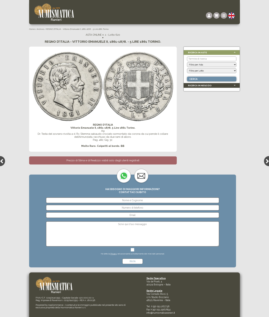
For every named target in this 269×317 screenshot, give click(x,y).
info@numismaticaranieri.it (160, 312)
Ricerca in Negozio (200, 85)
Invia (133, 261)
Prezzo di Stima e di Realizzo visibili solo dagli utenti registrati (102, 160)
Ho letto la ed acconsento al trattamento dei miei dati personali (132, 254)
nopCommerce (55, 305)
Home (32, 29)
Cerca (193, 79)
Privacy (113, 254)
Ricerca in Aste (197, 52)
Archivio (40, 29)
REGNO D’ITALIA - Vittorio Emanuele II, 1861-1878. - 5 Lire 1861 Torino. (77, 29)
